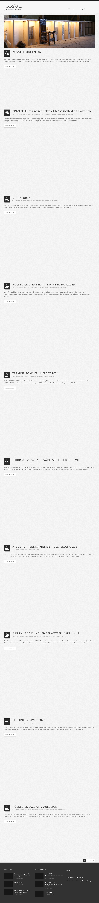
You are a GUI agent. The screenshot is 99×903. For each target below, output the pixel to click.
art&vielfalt (20, 377)
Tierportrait (45, 114)
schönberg (43, 55)
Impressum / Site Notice (75, 877)
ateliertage (19, 288)
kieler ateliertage (30, 377)
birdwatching (26, 638)
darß (36, 464)
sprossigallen (43, 464)
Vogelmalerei (61, 114)
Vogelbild (53, 114)
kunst (29, 55)
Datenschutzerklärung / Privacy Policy (79, 881)
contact (69, 874)
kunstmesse (35, 55)
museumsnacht (49, 377)
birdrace (19, 464)
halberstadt (56, 725)
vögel (49, 55)
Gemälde (38, 201)
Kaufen (28, 114)
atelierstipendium (30, 551)
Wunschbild (69, 114)
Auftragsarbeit (21, 114)
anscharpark (20, 551)
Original (34, 114)
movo (65, 725)
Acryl (24, 201)
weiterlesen (10, 66)
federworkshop (46, 725)
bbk (25, 288)
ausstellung (20, 55)
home (69, 870)
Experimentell (31, 201)
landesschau (54, 288)
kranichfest (61, 812)
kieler (36, 638)
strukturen (45, 201)
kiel (26, 55)
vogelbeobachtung (57, 638)
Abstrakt (19, 201)
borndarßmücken (28, 464)
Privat (39, 114)
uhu (49, 638)
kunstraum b (41, 377)
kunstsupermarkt (43, 288)
